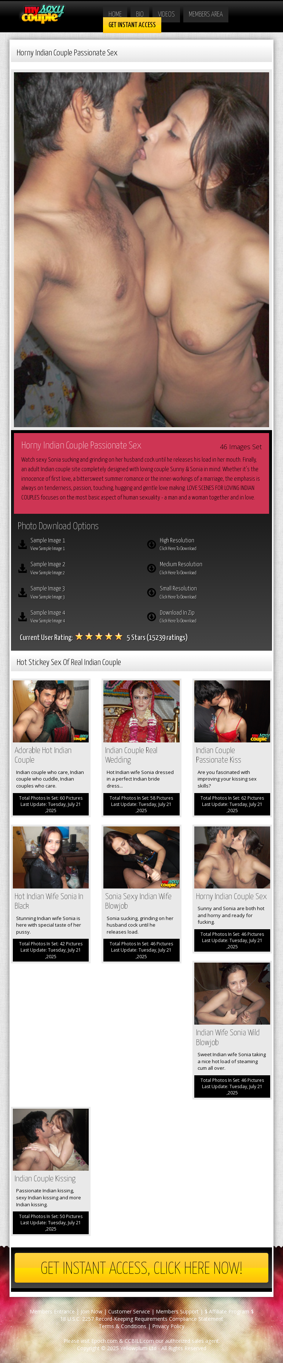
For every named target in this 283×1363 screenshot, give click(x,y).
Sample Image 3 (83, 593)
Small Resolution (212, 593)
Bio (140, 14)
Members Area (206, 14)
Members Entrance (52, 1311)
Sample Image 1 (83, 545)
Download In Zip (212, 617)
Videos (166, 14)
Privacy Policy (168, 1326)
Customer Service (129, 1311)
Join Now (91, 1311)
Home (115, 14)
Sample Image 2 (83, 569)
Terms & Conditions (122, 1326)
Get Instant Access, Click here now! (142, 1269)
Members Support (177, 1311)
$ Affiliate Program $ (229, 1311)
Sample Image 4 (83, 617)
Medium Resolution (212, 569)
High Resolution (212, 545)
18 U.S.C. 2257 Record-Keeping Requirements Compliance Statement (141, 1318)
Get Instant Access (132, 25)
